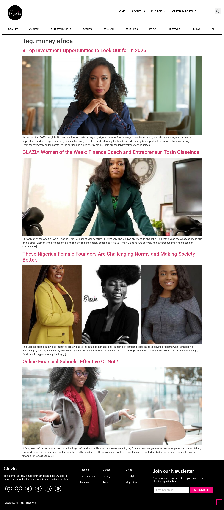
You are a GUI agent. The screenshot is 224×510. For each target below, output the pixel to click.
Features (132, 29)
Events (87, 29)
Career (34, 29)
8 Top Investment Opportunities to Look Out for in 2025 (84, 50)
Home (121, 11)
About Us (138, 11)
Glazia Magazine (184, 11)
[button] (218, 11)
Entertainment (60, 29)
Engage (158, 11)
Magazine (131, 482)
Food (152, 29)
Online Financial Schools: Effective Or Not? (70, 361)
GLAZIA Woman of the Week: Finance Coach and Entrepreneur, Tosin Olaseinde (110, 152)
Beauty (13, 29)
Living (196, 29)
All (214, 29)
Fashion (108, 29)
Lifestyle (174, 29)
